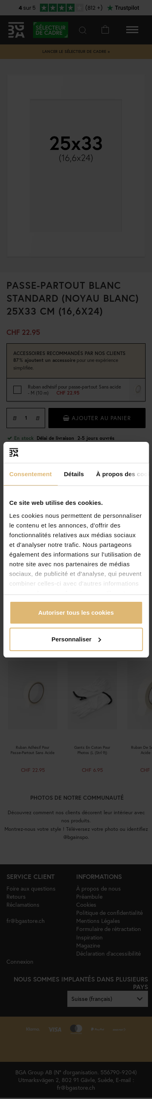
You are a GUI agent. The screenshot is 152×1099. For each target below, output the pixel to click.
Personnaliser (76, 639)
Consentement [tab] (30, 474)
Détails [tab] (74, 474)
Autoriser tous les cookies (76, 612)
